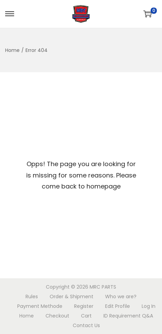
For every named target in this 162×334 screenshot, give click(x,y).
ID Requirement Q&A (128, 315)
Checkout (57, 315)
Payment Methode (39, 306)
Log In (148, 306)
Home (12, 50)
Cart (86, 315)
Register (83, 306)
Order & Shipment (71, 296)
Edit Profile (117, 306)
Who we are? (120, 296)
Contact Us (86, 325)
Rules (32, 296)
